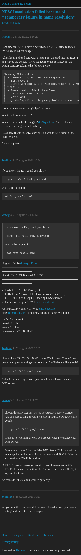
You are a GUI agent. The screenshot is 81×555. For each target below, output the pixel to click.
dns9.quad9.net (46, 122)
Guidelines (34, 534)
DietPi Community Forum (16, 3)
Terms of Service (53, 534)
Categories (18, 534)
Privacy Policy (10, 541)
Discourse (21, 549)
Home (5, 534)
